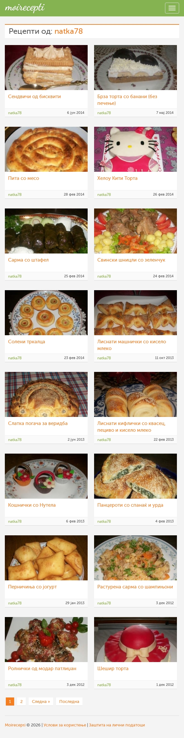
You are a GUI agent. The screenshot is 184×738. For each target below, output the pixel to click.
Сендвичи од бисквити (34, 96)
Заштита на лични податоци (117, 725)
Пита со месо (23, 178)
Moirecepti (15, 725)
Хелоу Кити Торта (117, 178)
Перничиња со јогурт (32, 587)
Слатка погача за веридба (38, 423)
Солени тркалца (26, 342)
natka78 (68, 31)
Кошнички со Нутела (32, 505)
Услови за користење (65, 725)
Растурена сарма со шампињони (135, 587)
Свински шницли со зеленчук (131, 260)
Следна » (41, 701)
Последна (69, 701)
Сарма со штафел (28, 260)
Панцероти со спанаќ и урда (130, 505)
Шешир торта (113, 668)
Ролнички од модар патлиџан (42, 668)
